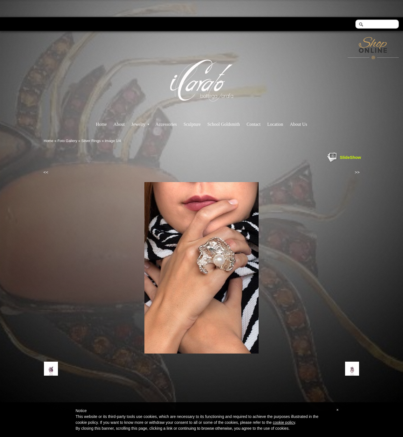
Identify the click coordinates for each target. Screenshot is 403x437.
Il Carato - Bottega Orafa (201, 106)
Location (275, 124)
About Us (298, 124)
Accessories (166, 124)
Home (101, 124)
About (119, 124)
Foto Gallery (67, 141)
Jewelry (140, 124)
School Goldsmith (223, 124)
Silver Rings (90, 141)
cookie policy (284, 422)
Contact (254, 124)
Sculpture (192, 124)
